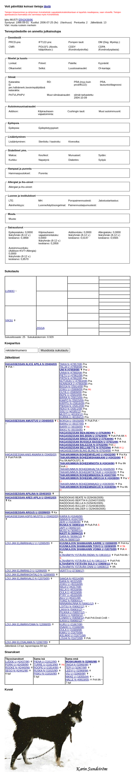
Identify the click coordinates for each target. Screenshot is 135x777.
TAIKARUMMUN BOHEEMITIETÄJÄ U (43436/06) (88, 472)
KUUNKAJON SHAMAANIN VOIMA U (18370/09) (88, 549)
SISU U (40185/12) (70, 411)
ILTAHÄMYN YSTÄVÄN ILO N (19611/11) (83, 560)
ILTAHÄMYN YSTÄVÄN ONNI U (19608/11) (84, 566)
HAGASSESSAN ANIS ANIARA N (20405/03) (30, 454)
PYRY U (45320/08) (71, 595)
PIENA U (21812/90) (45, 661)
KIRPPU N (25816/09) (72, 403)
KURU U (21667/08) (71, 624)
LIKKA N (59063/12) (71, 609)
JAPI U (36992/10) (70, 527)
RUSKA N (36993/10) (72, 524)
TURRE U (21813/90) (46, 664)
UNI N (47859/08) (70, 369)
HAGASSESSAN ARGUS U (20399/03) (27, 512)
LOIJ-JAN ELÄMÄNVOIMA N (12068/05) (28, 624)
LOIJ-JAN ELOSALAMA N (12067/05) (26, 642)
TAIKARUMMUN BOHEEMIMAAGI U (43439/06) (87, 484)
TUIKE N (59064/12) (71, 600)
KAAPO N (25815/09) (72, 400)
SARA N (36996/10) (71, 536)
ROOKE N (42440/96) (17, 667)
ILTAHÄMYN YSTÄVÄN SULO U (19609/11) (85, 563)
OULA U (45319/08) (71, 592)
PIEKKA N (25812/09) (72, 406)
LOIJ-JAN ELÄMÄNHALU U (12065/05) (27, 543)
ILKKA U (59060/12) (71, 620)
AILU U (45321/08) (70, 598)
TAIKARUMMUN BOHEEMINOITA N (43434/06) (87, 463)
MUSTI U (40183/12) (71, 414)
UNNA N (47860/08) (71, 372)
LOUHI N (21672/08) (71, 638)
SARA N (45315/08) (71, 581)
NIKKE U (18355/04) (77, 676)
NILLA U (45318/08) (71, 589)
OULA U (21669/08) (71, 629)
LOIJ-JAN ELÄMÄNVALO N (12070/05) (27, 578)
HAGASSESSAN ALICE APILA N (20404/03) (31, 364)
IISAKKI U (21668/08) (72, 627)
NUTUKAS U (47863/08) (73, 381)
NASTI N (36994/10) (71, 533)
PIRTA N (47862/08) (71, 378)
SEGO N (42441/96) (16, 670)
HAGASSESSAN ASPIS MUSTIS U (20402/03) (31, 516)
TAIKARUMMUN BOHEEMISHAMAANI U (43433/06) (90, 457)
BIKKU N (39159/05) (71, 429)
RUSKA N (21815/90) (46, 670)
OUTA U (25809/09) (71, 392)
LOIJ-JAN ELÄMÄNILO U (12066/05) (26, 570)
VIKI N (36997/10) (70, 539)
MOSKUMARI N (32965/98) (81, 661)
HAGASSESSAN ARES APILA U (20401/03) (30, 497)
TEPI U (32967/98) (76, 667)
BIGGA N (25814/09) (71, 386)
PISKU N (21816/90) (45, 673)
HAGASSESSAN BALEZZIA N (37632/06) (84, 444)
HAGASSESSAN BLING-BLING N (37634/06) (85, 450)
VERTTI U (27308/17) (72, 570)
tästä (47, 6)
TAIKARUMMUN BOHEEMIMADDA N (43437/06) (88, 475)
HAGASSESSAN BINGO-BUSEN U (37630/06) (87, 438)
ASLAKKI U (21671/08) (73, 635)
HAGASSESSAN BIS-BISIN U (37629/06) (83, 435)
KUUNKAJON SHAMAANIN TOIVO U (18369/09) (88, 546)
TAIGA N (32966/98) (77, 664)
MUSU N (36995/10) (71, 530)
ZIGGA (41, 328)
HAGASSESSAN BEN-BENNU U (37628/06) (85, 432)
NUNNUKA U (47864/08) (74, 383)
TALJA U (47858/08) (71, 366)
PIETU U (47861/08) (71, 375)
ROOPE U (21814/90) (46, 667)
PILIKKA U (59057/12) (72, 612)
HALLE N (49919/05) (77, 679)
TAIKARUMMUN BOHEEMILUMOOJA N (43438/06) (90, 478)
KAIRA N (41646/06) (71, 516)
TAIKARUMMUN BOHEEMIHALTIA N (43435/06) (87, 469)
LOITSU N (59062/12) (72, 606)
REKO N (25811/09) (71, 408)
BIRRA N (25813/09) (71, 397)
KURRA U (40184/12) (72, 417)
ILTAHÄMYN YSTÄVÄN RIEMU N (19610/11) (85, 555)
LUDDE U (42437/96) (17, 661)
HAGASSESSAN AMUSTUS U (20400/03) (29, 420)
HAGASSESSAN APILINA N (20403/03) (28, 493)
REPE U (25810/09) (71, 394)
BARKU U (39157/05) (72, 423)
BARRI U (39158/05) (71, 426)
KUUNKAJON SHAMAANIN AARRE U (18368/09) (88, 543)
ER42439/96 (26, 19)
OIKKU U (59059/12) (71, 615)
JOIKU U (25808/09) (71, 389)
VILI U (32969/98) (76, 673)
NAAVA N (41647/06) (71, 519)
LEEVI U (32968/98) (77, 670)
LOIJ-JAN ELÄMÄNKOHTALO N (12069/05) (30, 574)
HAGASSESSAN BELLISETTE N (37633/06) (85, 447)
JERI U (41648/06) (70, 521)
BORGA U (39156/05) (72, 420)
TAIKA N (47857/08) (71, 364)
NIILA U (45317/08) (70, 586)
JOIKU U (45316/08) (71, 584)
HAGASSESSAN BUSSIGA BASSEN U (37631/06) (89, 441)
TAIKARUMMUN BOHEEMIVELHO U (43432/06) (88, 454)
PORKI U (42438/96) (17, 664)
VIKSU (9, 320)
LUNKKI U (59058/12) (72, 617)
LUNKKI (10, 291)
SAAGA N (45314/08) (72, 578)
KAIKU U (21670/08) (71, 632)
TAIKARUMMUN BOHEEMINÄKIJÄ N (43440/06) (88, 487)
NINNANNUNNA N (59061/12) (77, 603)
